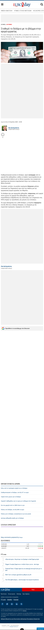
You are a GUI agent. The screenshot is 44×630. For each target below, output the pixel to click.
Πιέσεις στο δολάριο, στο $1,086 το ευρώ (12, 509)
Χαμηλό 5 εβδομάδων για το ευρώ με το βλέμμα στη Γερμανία (18, 501)
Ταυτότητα (4, 594)
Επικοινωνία (11, 594)
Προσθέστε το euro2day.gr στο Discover (16, 328)
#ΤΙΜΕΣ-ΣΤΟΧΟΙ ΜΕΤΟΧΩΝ (22, 11)
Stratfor (9, 599)
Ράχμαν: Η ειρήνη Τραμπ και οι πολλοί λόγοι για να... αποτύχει (22, 564)
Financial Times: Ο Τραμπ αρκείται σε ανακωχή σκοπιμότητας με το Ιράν (23, 569)
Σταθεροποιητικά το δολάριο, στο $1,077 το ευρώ (15, 492)
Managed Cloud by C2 (14, 626)
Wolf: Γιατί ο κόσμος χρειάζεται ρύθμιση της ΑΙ (18, 575)
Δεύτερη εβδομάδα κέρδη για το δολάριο (12, 518)
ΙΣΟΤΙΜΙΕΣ (9, 24)
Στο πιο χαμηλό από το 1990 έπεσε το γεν (13, 505)
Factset (16, 599)
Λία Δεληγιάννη (13, 128)
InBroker (25, 610)
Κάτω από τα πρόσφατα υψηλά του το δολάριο (14, 488)
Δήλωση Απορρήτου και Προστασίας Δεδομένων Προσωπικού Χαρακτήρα (20, 619)
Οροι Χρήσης (26, 594)
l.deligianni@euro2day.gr (13, 129)
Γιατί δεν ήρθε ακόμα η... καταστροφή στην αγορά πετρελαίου (22, 580)
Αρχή (33, 589)
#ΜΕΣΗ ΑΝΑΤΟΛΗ (6, 11)
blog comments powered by (12, 537)
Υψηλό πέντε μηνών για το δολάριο (11, 496)
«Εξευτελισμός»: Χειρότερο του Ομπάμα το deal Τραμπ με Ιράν (22, 559)
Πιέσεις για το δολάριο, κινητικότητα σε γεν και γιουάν (16, 514)
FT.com (3, 554)
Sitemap (19, 594)
